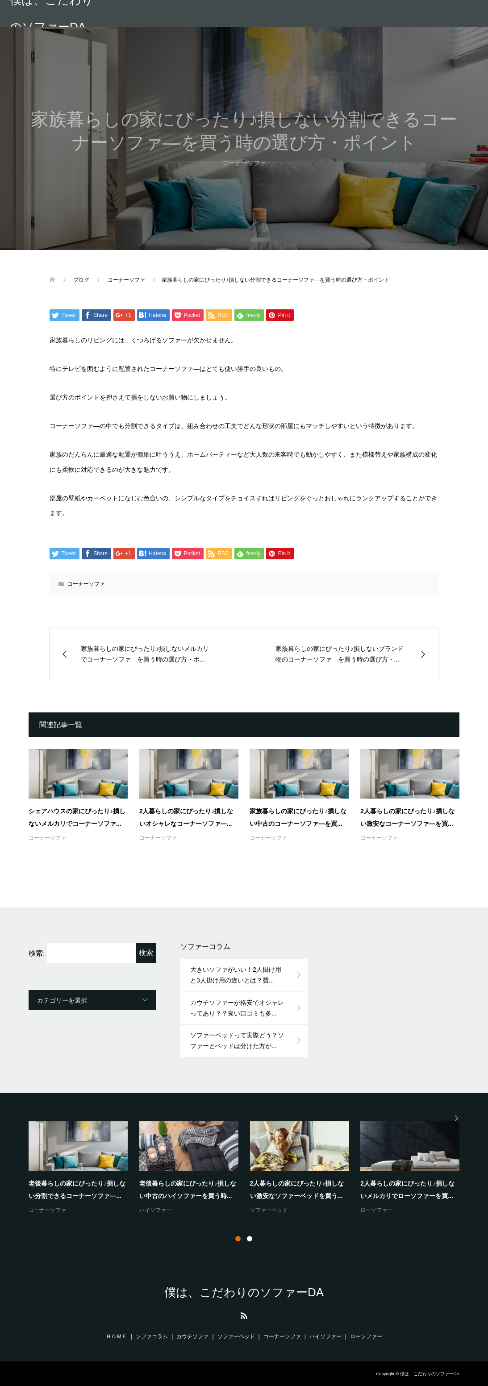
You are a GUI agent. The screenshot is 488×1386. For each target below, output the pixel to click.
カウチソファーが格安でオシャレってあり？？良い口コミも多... (237, 1008)
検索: (37, 953)
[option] (250, 1168)
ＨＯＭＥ (116, 1336)
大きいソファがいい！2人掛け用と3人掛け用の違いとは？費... (235, 975)
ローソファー (376, 1210)
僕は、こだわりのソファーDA (51, 13)
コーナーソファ (86, 584)
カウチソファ (192, 1336)
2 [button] (249, 1238)
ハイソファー (155, 1210)
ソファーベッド (269, 1210)
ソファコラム (152, 1336)
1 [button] (238, 1238)
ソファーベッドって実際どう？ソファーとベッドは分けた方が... (237, 1040)
